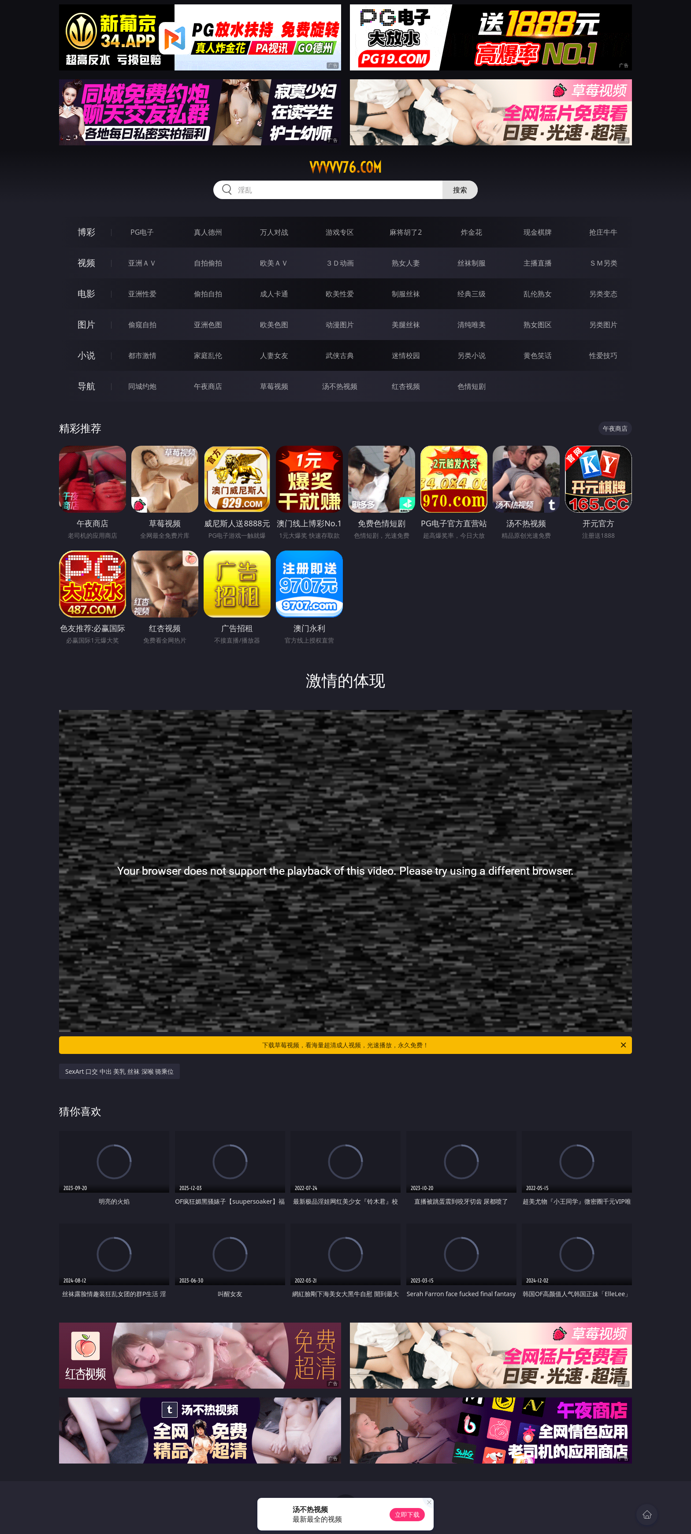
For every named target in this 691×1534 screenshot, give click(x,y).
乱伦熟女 (538, 294)
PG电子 (142, 232)
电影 (86, 293)
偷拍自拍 (208, 294)
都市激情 (142, 355)
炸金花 (471, 232)
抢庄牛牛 (603, 232)
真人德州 (208, 232)
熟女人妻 (406, 263)
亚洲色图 (208, 324)
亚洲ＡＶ (142, 263)
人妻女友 (274, 355)
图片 (86, 324)
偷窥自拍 (142, 324)
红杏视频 (406, 386)
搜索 (460, 190)
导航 (86, 386)
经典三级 (471, 294)
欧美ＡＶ (274, 263)
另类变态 (603, 294)
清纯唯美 (471, 324)
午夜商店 (208, 386)
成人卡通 (274, 294)
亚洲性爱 (142, 294)
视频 (86, 263)
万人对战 (274, 232)
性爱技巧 (603, 355)
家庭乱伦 (208, 355)
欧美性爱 (340, 294)
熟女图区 (538, 324)
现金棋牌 (538, 232)
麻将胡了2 (406, 232)
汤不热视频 (339, 386)
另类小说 (471, 355)
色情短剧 (471, 386)
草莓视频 (274, 386)
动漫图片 (340, 324)
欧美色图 (274, 324)
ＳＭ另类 (603, 263)
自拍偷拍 (208, 263)
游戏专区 (340, 232)
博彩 (86, 232)
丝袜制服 (471, 263)
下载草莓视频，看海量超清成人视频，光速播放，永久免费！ (445, 1045)
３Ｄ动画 (340, 263)
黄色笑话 (538, 355)
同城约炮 (142, 386)
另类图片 (603, 324)
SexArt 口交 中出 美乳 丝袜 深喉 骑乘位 (119, 1071)
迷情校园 (406, 355)
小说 (86, 355)
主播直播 (538, 263)
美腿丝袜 (406, 324)
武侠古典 (340, 355)
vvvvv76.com (345, 167)
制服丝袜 (406, 294)
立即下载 (407, 1514)
